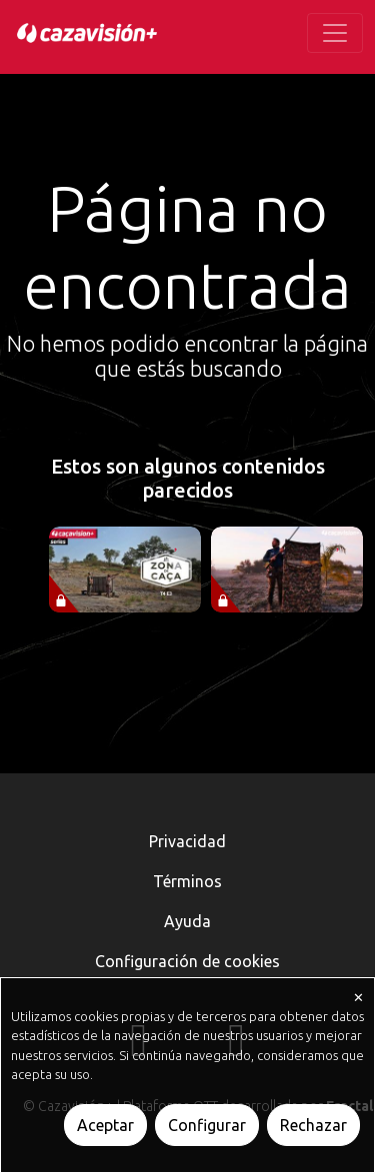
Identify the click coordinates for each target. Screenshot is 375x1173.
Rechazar (313, 1125)
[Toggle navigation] (335, 33)
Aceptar (105, 1125)
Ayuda (187, 921)
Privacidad (187, 841)
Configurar (207, 1125)
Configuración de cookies (187, 961)
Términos (187, 881)
